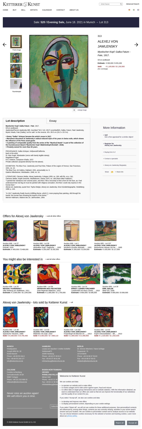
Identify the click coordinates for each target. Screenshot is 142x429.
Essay (53, 120)
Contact (61, 10)
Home (5, 10)
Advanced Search (132, 4)
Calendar (47, 10)
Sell (23, 10)
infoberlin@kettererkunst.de (87, 361)
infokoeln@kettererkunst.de (17, 382)
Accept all (133, 423)
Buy (14, 10)
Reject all (120, 423)
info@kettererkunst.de (15, 361)
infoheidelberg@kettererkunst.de (54, 384)
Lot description (15, 120)
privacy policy (72, 416)
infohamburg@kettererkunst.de (53, 361)
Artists (34, 10)
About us (74, 10)
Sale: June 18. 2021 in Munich (65, 22)
